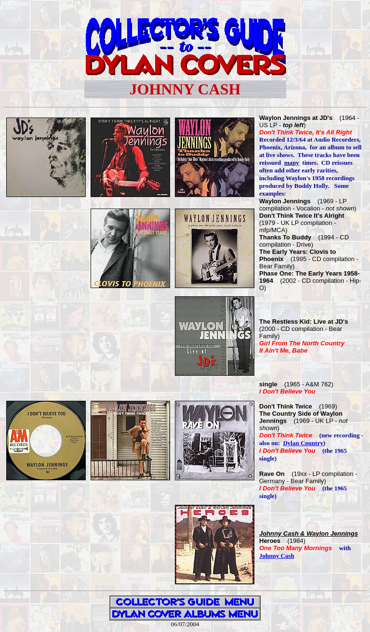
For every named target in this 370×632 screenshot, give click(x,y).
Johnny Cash (276, 555)
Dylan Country (303, 443)
